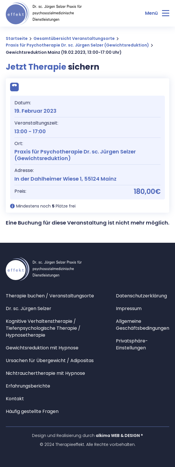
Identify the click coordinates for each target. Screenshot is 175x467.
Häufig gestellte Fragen (32, 411)
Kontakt (15, 398)
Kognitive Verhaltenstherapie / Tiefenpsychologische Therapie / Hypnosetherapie (43, 328)
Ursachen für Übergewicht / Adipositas (50, 360)
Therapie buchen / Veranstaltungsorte (50, 295)
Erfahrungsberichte (28, 386)
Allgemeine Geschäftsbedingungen (142, 324)
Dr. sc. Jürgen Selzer (28, 308)
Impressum (129, 308)
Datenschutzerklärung (141, 295)
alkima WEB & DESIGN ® (119, 435)
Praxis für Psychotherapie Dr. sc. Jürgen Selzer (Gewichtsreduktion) (77, 45)
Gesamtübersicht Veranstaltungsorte (74, 38)
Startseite (17, 38)
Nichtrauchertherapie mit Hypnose (45, 373)
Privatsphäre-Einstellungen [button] (132, 344)
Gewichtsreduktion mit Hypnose (42, 347)
